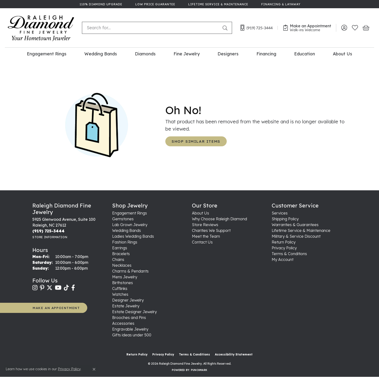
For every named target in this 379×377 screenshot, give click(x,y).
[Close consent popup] (94, 369)
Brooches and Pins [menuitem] (129, 317)
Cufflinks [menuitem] (119, 288)
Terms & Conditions (289, 253)
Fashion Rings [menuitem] (124, 242)
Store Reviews (205, 224)
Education (304, 53)
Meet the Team (206, 236)
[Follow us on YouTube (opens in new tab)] (58, 288)
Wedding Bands (100, 53)
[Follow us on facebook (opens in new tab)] (73, 288)
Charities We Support (211, 230)
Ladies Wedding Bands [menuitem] (133, 236)
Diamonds (145, 53)
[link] (100, 4)
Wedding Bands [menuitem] (126, 230)
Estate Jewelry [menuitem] (125, 305)
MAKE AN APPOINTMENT (56, 308)
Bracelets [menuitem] (121, 253)
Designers (228, 53)
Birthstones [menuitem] (122, 282)
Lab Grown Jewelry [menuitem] (129, 224)
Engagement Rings (46, 53)
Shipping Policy (285, 218)
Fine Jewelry (187, 53)
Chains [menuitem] (118, 259)
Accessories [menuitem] (123, 323)
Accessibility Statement (234, 354)
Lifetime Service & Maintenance (301, 230)
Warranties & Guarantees (295, 224)
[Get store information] (49, 237)
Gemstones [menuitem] (123, 218)
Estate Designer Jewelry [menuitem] (134, 311)
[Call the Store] (48, 231)
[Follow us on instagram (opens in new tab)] (34, 288)
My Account (282, 259)
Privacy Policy (284, 247)
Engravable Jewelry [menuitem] (130, 329)
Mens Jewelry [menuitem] (124, 276)
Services (280, 213)
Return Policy (284, 242)
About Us (342, 53)
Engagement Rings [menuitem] (129, 213)
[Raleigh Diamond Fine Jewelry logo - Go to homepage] (41, 27)
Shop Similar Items (196, 141)
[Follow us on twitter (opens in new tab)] (49, 288)
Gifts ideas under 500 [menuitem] (131, 335)
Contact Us (202, 242)
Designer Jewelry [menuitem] (128, 300)
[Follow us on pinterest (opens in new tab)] (42, 288)
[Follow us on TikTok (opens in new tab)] (66, 288)
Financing (266, 53)
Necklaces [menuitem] (121, 265)
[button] (344, 28)
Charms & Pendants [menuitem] (130, 271)
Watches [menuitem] (120, 294)
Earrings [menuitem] (119, 247)
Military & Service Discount (296, 236)
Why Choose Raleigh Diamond (219, 218)
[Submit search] (226, 28)
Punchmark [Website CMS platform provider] (199, 370)
